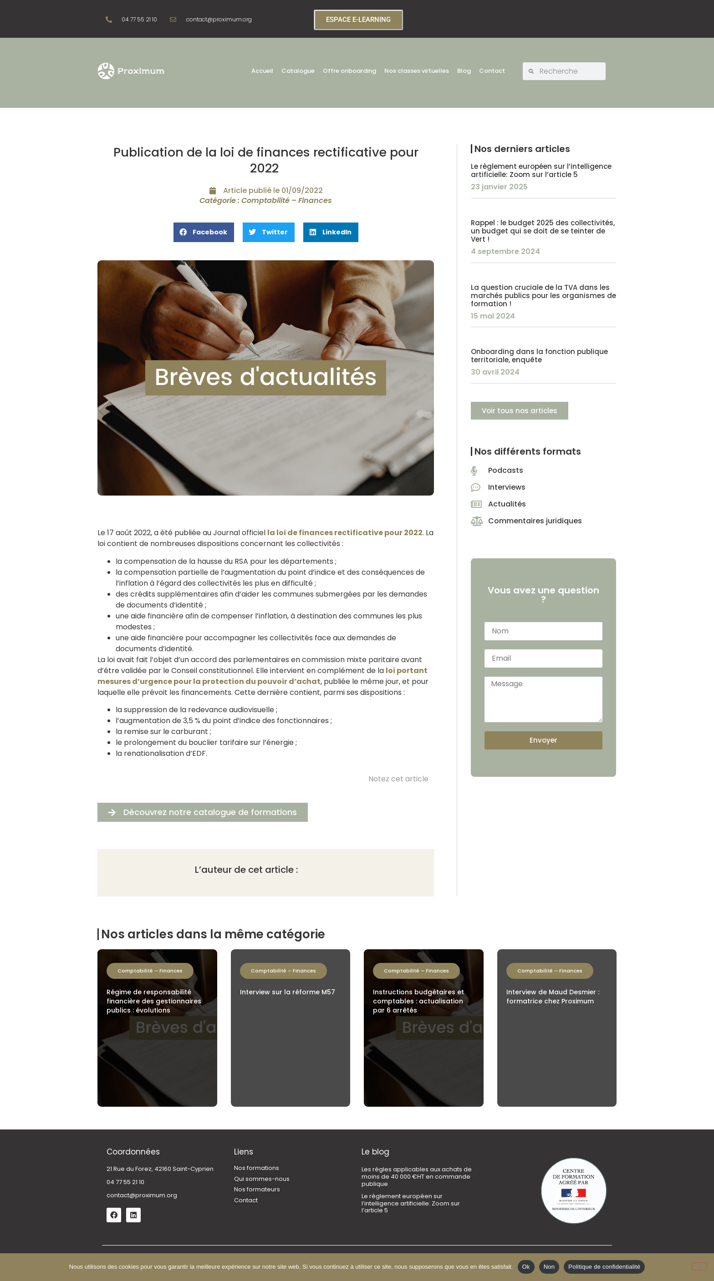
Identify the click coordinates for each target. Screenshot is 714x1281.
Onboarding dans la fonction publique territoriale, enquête (539, 356)
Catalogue (298, 70)
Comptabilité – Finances (286, 200)
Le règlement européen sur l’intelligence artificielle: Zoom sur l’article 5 (541, 170)
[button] (203, 232)
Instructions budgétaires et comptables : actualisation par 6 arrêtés (418, 1000)
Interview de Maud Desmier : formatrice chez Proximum (552, 996)
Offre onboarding (349, 70)
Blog (464, 70)
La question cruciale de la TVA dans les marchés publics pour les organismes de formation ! (543, 296)
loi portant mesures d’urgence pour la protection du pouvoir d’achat (262, 676)
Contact (492, 70)
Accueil (262, 70)
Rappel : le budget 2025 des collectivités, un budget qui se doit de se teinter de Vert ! (543, 231)
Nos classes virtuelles (416, 70)
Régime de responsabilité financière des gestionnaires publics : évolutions (154, 1000)
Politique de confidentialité (604, 1266)
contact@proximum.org (142, 1195)
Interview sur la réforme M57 (287, 992)
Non (549, 1266)
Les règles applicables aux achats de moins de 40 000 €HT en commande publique (417, 1176)
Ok (526, 1266)
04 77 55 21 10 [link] (125, 1182)
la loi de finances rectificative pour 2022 (345, 532)
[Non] (699, 1266)
